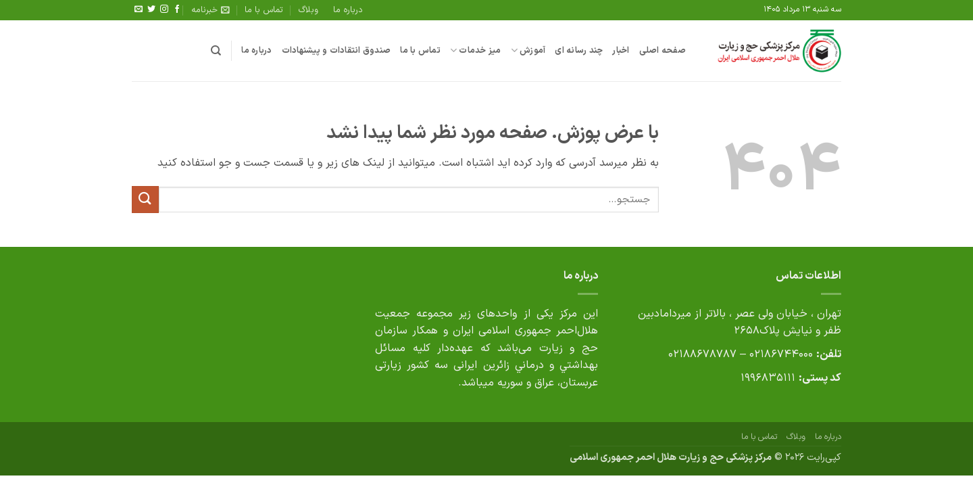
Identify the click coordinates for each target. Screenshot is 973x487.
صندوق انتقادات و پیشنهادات (336, 50)
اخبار (620, 50)
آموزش (528, 50)
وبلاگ (308, 9)
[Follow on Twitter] (151, 9)
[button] (210, 10)
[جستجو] (216, 51)
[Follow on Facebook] (177, 9)
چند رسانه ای (579, 50)
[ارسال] (145, 199)
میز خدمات (475, 50)
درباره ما (348, 9)
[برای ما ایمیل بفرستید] (138, 9)
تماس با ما (264, 9)
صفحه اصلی (662, 50)
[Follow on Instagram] (164, 9)
